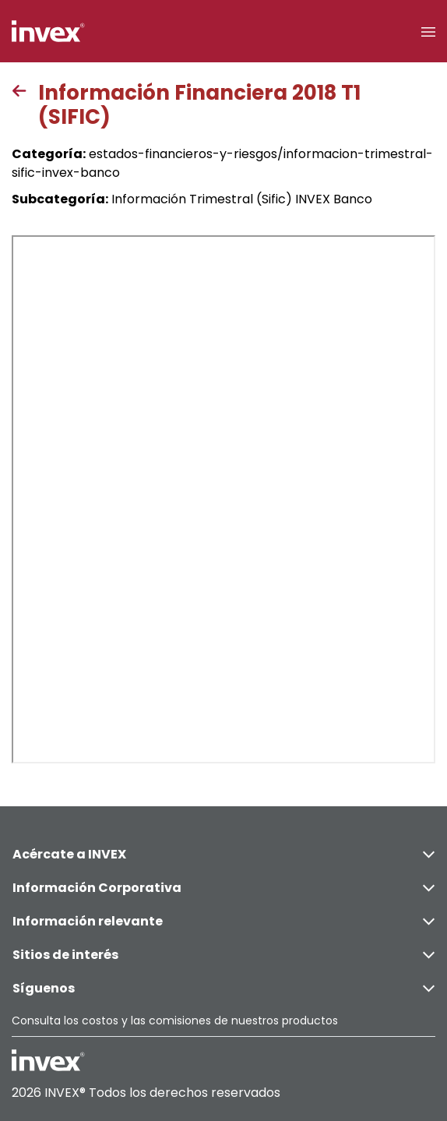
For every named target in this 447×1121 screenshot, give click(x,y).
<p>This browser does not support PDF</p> (223, 499)
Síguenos (223, 988)
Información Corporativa (223, 888)
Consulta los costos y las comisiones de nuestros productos (175, 1020)
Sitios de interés (223, 955)
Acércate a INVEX (223, 854)
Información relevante (223, 921)
